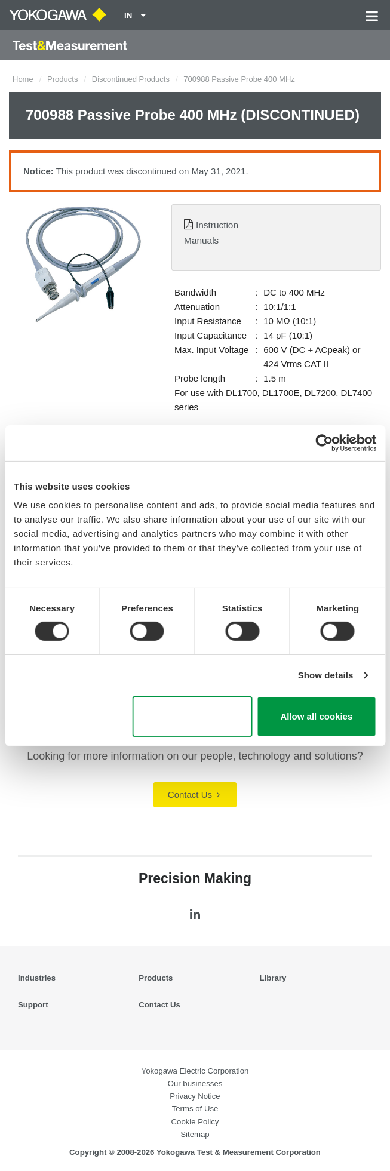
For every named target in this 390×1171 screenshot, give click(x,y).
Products (62, 79)
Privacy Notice (195, 1096)
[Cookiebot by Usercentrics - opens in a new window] (324, 442)
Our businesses (195, 1083)
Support (33, 1004)
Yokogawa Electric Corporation (195, 1070)
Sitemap (194, 1134)
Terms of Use (195, 1108)
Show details (326, 675)
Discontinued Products (131, 79)
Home (23, 79)
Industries (37, 977)
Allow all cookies (316, 716)
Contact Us (194, 794)
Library (273, 977)
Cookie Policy (195, 1121)
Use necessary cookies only (192, 716)
